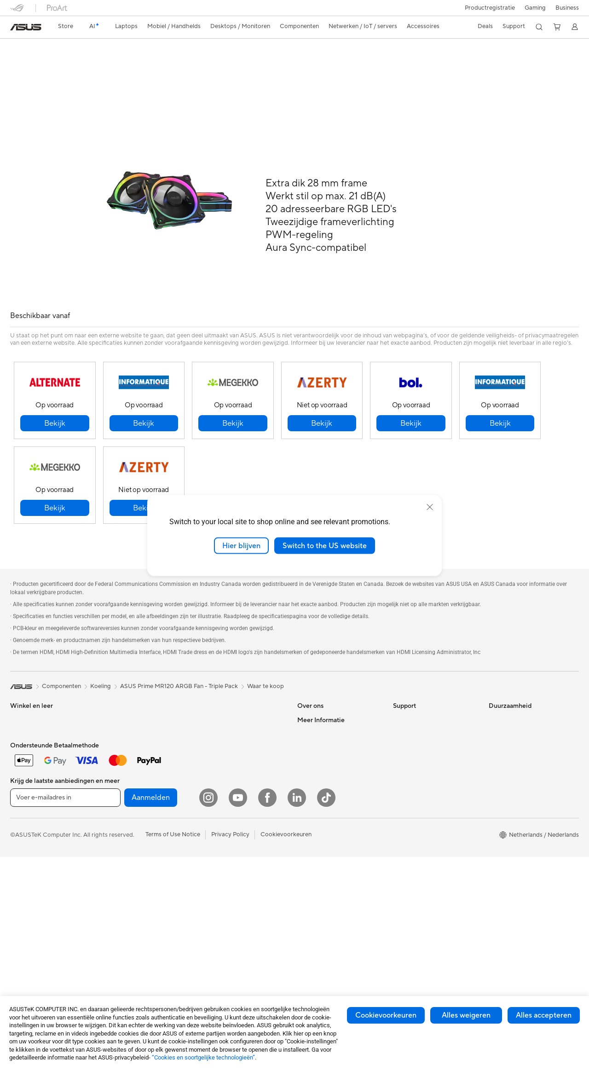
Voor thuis (24, 713)
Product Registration (421, 726)
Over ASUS (313, 699)
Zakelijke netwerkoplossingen (240, 720)
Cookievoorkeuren (385, 1015)
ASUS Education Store (328, 865)
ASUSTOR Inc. (317, 740)
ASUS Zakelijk (316, 851)
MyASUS (405, 754)
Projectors (119, 713)
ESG (495, 699)
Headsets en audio (225, 789)
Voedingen (119, 796)
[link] (25, 27)
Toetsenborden (220, 762)
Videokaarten (123, 754)
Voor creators (29, 741)
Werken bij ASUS (320, 713)
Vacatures (310, 782)
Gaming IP (214, 872)
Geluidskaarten (125, 810)
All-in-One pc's (30, 824)
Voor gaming (27, 768)
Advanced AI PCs (321, 824)
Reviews (105, 62)
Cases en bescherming (230, 817)
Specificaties (65, 62)
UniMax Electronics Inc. (329, 768)
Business (567, 8)
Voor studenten (31, 754)
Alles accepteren (544, 1015)
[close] (429, 506)
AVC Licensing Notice (326, 879)
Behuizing (118, 768)
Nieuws (307, 726)
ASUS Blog (312, 893)
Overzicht (22, 62)
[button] (535, 8)
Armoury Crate (317, 906)
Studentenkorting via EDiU (333, 934)
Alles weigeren (466, 1015)
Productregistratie (490, 8)
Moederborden (126, 741)
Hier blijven (241, 545)
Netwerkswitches (224, 734)
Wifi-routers (121, 879)
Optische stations (129, 824)
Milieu (497, 713)
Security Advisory (417, 740)
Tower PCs (24, 838)
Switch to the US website (325, 545)
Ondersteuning (149, 62)
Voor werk (24, 727)
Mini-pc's (22, 866)
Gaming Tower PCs (36, 852)
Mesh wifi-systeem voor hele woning (239, 702)
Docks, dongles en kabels (234, 845)
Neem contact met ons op (428, 699)
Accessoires (26, 796)
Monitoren (119, 699)
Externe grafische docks (138, 837)
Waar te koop (265, 665)
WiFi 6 (113, 865)
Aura (303, 920)
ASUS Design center (324, 837)
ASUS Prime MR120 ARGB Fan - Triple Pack (101, 48)
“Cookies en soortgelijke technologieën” (203, 1057)
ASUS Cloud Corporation (332, 754)
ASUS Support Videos (423, 713)
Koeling (115, 782)
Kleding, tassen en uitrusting (238, 803)
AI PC (305, 810)
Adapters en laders (225, 831)
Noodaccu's (216, 859)
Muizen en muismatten (230, 776)
